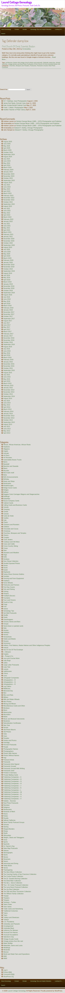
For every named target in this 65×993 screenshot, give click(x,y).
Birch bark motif (8, 473)
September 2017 (9, 318)
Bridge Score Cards (10, 488)
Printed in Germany (10, 773)
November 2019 (8, 267)
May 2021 (6, 228)
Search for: (4, 89)
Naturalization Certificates (12, 723)
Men (4, 693)
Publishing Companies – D (12, 779)
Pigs (4, 758)
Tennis (5, 868)
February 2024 (8, 169)
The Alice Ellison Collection (12, 872)
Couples (6, 537)
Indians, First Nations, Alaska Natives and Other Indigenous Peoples (26, 645)
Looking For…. (59, 29)
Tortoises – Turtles (9, 902)
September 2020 (9, 245)
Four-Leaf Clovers (9, 600)
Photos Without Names (11, 755)
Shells (5, 833)
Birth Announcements (10, 477)
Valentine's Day (8, 937)
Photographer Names (10, 749)
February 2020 (8, 260)
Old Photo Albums (9, 729)
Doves (5, 565)
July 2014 (6, 400)
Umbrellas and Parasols (11, 924)
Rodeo (5, 816)
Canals (5, 511)
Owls (5, 734)
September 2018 (9, 292)
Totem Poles (7, 904)
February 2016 (8, 359)
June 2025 (7, 144)
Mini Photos (7, 701)
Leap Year (6, 667)
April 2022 (6, 215)
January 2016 (8, 362)
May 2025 (6, 146)
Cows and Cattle (9, 544)
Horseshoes (7, 637)
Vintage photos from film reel (13, 941)
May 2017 (6, 327)
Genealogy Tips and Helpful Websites (40, 29)
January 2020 (8, 262)
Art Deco (6, 455)
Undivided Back (8, 928)
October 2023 (8, 178)
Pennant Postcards (9, 744)
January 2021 (8, 236)
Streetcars (6, 859)
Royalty (5, 818)
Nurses (5, 727)
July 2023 (6, 185)
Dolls (5, 557)
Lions (5, 675)
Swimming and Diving (10, 863)
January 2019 (8, 284)
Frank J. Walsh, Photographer (13, 107)
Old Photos (7, 732)
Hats (4, 628)
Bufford (5, 492)
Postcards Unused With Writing (14, 768)
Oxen (5, 736)
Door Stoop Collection (10, 561)
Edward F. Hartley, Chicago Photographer (28, 128)
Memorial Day (8, 691)
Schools (6, 824)
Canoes (6, 514)
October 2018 (8, 290)
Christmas (6, 531)
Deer (5, 550)
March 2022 (7, 217)
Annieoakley (26, 49)
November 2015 (8, 366)
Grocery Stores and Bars (11, 621)
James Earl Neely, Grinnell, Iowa (14, 103)
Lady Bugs (7, 660)
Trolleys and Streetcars (11, 917)
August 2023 (7, 182)
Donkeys (6, 559)
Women (6, 952)
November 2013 (8, 418)
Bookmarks (7, 483)
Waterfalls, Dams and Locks (12, 945)
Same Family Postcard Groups (13, 822)
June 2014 (7, 403)
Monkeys (6, 708)
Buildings (6, 496)
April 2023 (6, 191)
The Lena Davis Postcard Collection (15, 887)
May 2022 (6, 213)
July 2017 (6, 323)
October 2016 (8, 342)
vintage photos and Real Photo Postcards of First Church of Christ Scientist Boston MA (34, 64)
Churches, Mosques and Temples (19, 65)
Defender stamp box (49, 62)
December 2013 (8, 416)
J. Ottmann (7, 652)
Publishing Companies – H (12, 783)
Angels (5, 451)
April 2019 (6, 280)
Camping (6, 509)
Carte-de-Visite (8, 516)
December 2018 (8, 286)
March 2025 (7, 150)
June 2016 (7, 351)
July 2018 (6, 297)
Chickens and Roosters (11, 524)
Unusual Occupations (10, 935)
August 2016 (7, 346)
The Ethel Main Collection (12, 881)
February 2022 (8, 219)
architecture (9, 62)
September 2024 (9, 154)
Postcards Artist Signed (11, 764)
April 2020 (6, 256)
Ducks (5, 567)
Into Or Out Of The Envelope (13, 650)
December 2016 (8, 338)
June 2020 (7, 252)
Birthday (6, 479)
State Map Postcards (10, 848)
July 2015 (6, 375)
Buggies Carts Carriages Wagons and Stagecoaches (21, 494)
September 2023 (9, 180)
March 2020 (7, 258)
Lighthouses (7, 671)
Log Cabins (7, 686)
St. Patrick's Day (9, 846)
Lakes (5, 663)
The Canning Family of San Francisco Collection (19, 874)
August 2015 (7, 372)
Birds (5, 475)
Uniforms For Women (10, 930)
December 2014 (8, 390)
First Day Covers (9, 587)
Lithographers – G (9, 682)
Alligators (6, 449)
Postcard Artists (8, 760)
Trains (5, 913)
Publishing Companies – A (12, 777)
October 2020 (8, 243)
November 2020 (8, 241)
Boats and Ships (9, 481)
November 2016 (8, 340)
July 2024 (6, 159)
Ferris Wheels (8, 583)
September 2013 (9, 422)
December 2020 (8, 239)
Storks (5, 855)
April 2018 (6, 303)
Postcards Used (8, 770)
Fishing (5, 591)
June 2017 (7, 325)
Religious (6, 807)
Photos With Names (10, 753)
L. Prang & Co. (8, 656)
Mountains (6, 714)
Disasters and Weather (11, 552)
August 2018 (7, 295)
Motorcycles (7, 712)
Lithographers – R (9, 684)
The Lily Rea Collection (11, 889)
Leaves (5, 669)
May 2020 (6, 254)
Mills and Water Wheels (11, 699)
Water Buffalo (8, 943)
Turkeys (6, 919)
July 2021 (6, 223)
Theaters (6, 898)
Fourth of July (8, 602)
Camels (5, 507)
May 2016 (6, 353)
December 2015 (8, 364)
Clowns (5, 535)
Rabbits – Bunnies (9, 801)
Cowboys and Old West (11, 542)
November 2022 (8, 200)
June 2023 (7, 187)
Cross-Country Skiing (10, 546)
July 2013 (6, 426)
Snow (5, 840)
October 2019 (8, 269)
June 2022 (7, 210)
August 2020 (7, 247)
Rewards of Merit (9, 811)
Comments (8, 974)
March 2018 (7, 305)
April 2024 (6, 165)
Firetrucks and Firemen (11, 585)
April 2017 (6, 329)
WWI (5, 956)
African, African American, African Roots (17, 444)
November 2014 (8, 392)
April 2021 (6, 230)
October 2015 (8, 368)
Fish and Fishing (9, 589)
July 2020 (6, 249)
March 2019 (7, 282)
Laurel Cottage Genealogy (17, 991)
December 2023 (8, 174)
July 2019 (6, 275)
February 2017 (8, 334)
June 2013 (7, 429)
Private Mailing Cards (10, 775)
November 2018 (8, 288)
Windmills (6, 950)
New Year (6, 725)
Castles (5, 518)
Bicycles (6, 470)
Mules (5, 716)
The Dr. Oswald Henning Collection (15, 878)
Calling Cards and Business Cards (15, 505)
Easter (5, 570)
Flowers (6, 593)
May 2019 (6, 277)
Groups (5, 624)
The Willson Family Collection (13, 893)
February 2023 (8, 195)
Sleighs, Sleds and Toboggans (13, 837)
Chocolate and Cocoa (10, 529)
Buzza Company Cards (11, 501)
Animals (6, 453)
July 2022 (6, 208)
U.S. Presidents (8, 922)
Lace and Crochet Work (11, 658)
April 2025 (6, 148)
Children (6, 526)
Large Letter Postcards (11, 665)
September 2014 (9, 396)
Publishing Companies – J (12, 786)
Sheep (5, 831)
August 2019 (7, 273)
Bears (5, 468)
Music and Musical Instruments (13, 719)
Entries (7, 972)
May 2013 (6, 431)
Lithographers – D (9, 680)
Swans (5, 861)
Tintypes (6, 900)
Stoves (5, 857)
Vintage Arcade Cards (10, 939)
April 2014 (6, 407)
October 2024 (8, 152)
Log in (5, 970)
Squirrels (6, 844)
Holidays (6, 632)
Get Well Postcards (9, 613)
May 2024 (6, 163)
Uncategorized (8, 926)
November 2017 (8, 314)
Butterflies (6, 498)
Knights (5, 654)
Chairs (5, 522)
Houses (5, 641)
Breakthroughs (8, 485)
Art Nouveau (7, 457)
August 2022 (7, 206)
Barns (5, 462)
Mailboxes (6, 688)
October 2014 (8, 394)
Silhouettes (7, 835)
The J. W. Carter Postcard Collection (15, 885)
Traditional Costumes (10, 911)
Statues (5, 850)
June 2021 (7, 226)
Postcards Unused (42, 65)
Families (6, 576)
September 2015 (9, 370)
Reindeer (6, 805)
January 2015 (8, 387)
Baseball (6, 464)
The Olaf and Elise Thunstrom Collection (17, 891)
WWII (5, 958)
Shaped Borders (8, 829)
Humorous (6, 643)
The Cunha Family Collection (13, 876)
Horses (5, 634)
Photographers (8, 751)
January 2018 (8, 310)
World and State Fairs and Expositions (16, 954)
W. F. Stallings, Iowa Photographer (15, 101)
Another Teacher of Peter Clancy (14, 109)
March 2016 (7, 357)
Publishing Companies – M (12, 792)
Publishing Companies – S (12, 796)
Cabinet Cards (8, 503)
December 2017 (8, 312)
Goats (5, 617)
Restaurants (7, 809)
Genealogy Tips (8, 611)
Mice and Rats (8, 695)
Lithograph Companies (11, 678)
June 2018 (7, 299)
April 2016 (6, 355)
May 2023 (6, 189)
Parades (6, 738)
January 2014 (8, 413)
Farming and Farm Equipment (13, 578)
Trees (5, 915)
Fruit (4, 606)
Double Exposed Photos (11, 563)
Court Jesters (7, 539)
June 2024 (7, 161)
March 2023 (7, 193)
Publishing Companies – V (12, 798)
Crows (5, 548)
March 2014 (7, 409)
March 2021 (7, 232)
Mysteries (6, 721)
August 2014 (7, 398)
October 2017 (8, 316)
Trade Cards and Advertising (13, 909)
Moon (5, 710)
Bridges (5, 490)
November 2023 (8, 176)
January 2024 (8, 172)
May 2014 (6, 405)
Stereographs (8, 852)
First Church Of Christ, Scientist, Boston (18, 46)
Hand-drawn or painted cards (13, 626)
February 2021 (8, 234)
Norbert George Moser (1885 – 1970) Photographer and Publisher (39, 121)
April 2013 (6, 433)
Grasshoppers (8, 619)
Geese (5, 609)
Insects (5, 647)
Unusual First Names (10, 932)
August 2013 (7, 424)
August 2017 (7, 321)
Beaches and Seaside (10, 466)
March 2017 (7, 331)
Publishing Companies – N (12, 794)
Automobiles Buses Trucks (12, 460)
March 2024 (7, 167)
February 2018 (8, 308)
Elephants (6, 572)
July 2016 (6, 349)
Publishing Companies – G (12, 781)
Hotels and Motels (9, 639)
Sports (5, 842)
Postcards (33, 65)
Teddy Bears (7, 865)
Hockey (5, 630)
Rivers (5, 814)
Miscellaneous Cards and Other (14, 706)
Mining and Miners (9, 704)
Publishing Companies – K (12, 788)
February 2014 (8, 411)
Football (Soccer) (9, 596)
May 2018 (6, 301)
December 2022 (8, 198)
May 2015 (6, 379)
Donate (25, 29)
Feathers (6, 580)
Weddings (6, 947)
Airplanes (6, 447)
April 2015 (6, 381)
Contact (17, 29)
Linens (5, 673)
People (5, 747)
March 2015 (7, 383)
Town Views (7, 906)
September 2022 (9, 204)
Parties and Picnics (9, 740)
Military (5, 697)
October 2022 (8, 202)
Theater (6, 896)
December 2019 (8, 264)
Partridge (6, 742)
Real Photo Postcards (10, 803)
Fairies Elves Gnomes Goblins (13, 574)
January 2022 (8, 221)
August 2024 (7, 156)
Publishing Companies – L (12, 790)
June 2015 (7, 377)
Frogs (5, 604)
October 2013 (8, 420)
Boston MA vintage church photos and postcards (27, 62)
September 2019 (9, 271)
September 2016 (9, 344)
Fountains (6, 598)
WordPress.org (8, 976)
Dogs (5, 555)
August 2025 (7, 141)
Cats (4, 520)
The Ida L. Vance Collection (12, 883)
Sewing (5, 827)
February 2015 (8, 385)
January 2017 (8, 336)
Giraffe (5, 615)
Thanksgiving (7, 870)
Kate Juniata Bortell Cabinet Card (14, 105)
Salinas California (9, 820)
